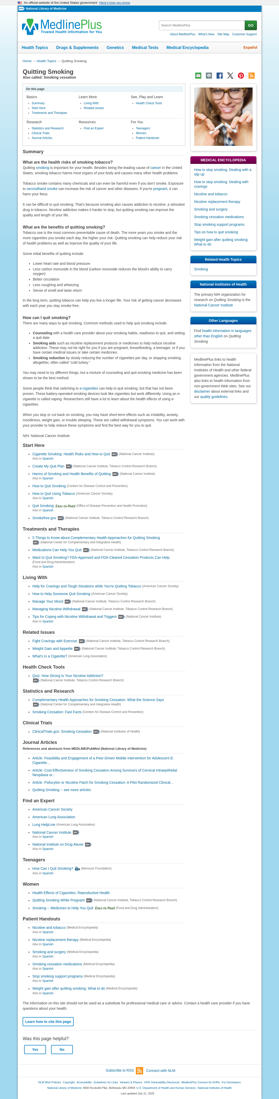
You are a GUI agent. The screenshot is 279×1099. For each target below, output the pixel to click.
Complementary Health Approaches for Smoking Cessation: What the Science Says (98, 700)
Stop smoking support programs (57, 976)
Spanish (47, 458)
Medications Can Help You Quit (56, 550)
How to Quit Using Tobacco (53, 494)
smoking (42, 168)
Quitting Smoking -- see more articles (61, 790)
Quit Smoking (43, 506)
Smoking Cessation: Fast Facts (56, 712)
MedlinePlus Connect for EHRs (201, 1082)
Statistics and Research (48, 128)
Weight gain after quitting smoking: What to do (68, 989)
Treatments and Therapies (49, 113)
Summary (38, 103)
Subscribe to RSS (124, 1070)
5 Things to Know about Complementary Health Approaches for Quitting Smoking (96, 538)
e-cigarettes (89, 388)
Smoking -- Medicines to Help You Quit (62, 908)
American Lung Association (53, 817)
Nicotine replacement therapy (55, 940)
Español (250, 47)
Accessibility (84, 1082)
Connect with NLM (160, 1071)
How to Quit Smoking (49, 486)
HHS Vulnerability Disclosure (162, 1082)
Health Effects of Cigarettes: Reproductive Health (71, 893)
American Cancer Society (52, 809)
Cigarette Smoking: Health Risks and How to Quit (71, 454)
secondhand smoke (42, 189)
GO (251, 25)
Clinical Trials (41, 133)
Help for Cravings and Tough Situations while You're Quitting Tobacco (86, 586)
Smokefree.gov (44, 518)
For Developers (231, 1082)
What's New (206, 34)
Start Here (39, 108)
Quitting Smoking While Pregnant (58, 900)
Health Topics (35, 47)
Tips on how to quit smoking (216, 232)
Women (141, 133)
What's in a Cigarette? (49, 656)
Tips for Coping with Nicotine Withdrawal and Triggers (74, 617)
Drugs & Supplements (77, 47)
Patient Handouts (147, 138)
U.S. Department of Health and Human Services (166, 1087)
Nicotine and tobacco (48, 928)
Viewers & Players (131, 1082)
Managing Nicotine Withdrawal (56, 609)
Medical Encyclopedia (188, 47)
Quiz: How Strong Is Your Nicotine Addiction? (67, 676)
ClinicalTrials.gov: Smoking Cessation (62, 732)
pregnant (160, 189)
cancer (155, 168)
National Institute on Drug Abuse (57, 844)
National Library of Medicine (46, 8)
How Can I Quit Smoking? (52, 869)
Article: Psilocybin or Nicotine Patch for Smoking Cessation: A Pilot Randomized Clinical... (102, 782)
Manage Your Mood (47, 601)
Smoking (201, 269)
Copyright (69, 1082)
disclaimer (202, 391)
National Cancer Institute (51, 832)
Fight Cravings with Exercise (54, 641)
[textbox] (202, 25)
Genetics (115, 47)
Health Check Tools (149, 103)
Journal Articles (42, 138)
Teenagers (143, 128)
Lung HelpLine (43, 825)
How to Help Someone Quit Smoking (61, 594)
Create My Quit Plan (48, 466)
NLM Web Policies (49, 1082)
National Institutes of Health (215, 1087)
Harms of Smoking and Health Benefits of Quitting (71, 474)
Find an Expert (94, 128)
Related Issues (94, 108)
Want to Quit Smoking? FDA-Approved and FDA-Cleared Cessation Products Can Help (100, 557)
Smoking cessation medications (57, 964)
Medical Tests (145, 47)
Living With (91, 103)
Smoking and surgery (49, 952)
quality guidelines (213, 397)
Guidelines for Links (105, 1082)
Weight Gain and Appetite (52, 649)
